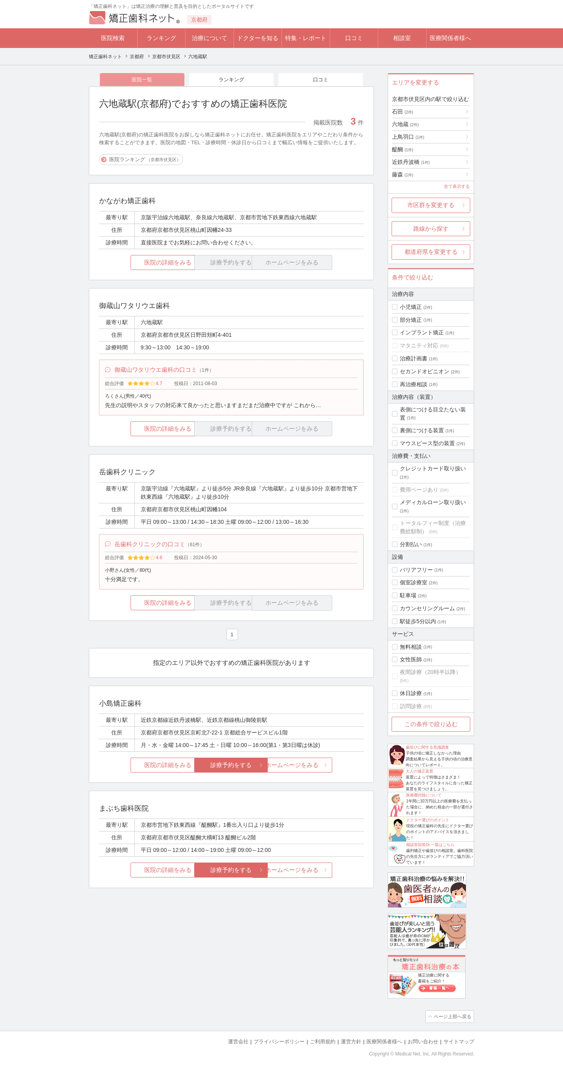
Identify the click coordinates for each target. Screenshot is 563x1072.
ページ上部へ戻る (452, 1016)
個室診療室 (413, 582)
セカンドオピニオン (424, 371)
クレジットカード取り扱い (433, 468)
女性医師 (411, 659)
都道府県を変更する (431, 251)
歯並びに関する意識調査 (427, 747)
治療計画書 (413, 358)
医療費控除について (424, 795)
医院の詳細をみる (143, 263)
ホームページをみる (319, 768)
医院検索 (113, 38)
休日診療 (411, 693)
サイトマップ (458, 1041)
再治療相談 (413, 384)
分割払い (411, 544)
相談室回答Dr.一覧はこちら (430, 845)
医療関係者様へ (450, 38)
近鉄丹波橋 (411, 162)
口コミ (354, 38)
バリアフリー (416, 570)
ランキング (161, 38)
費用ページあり (419, 489)
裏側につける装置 (422, 430)
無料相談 (411, 647)
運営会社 (238, 1041)
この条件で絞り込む (431, 724)
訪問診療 (411, 706)
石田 (402, 111)
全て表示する (457, 186)
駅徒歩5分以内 (418, 621)
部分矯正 (411, 320)
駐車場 (408, 595)
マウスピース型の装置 (427, 443)
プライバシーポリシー (279, 1041)
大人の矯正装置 (419, 771)
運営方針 (351, 1041)
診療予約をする (231, 768)
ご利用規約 (322, 1041)
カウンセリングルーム (427, 608)
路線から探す (431, 228)
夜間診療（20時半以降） (430, 672)
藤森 (402, 174)
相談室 (402, 38)
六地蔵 (405, 124)
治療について (209, 38)
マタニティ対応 (419, 345)
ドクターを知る (257, 38)
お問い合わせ (423, 1041)
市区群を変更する (430, 205)
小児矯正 (411, 307)
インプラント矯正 (422, 332)
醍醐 (402, 149)
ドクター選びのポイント (427, 820)
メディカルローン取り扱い (433, 502)
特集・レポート (305, 38)
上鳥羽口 (408, 137)
